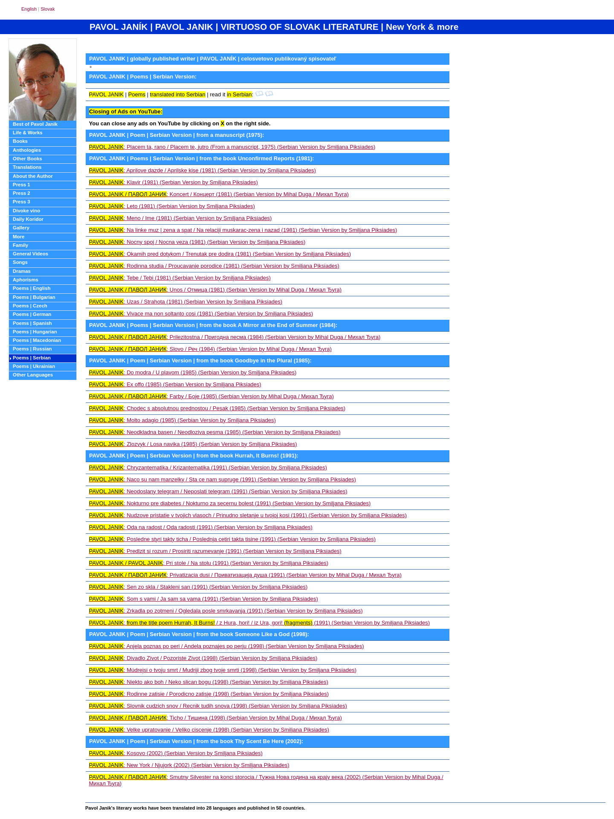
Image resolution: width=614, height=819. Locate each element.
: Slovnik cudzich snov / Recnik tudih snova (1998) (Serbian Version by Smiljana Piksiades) (218, 706)
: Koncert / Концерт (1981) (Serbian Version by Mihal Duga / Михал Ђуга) (219, 194)
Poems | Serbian (32, 357)
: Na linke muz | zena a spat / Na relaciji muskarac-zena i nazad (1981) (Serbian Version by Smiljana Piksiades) (243, 230)
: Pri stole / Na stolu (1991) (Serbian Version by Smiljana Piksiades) (209, 563)
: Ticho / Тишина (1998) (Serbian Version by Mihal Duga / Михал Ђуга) (215, 718)
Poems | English (31, 288)
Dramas (22, 271)
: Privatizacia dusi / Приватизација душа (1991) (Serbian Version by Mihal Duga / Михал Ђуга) (245, 575)
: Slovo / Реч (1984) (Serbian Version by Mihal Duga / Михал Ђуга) (210, 349)
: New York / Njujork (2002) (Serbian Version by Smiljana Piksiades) (189, 765)
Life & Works (28, 132)
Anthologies (27, 150)
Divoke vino (26, 210)
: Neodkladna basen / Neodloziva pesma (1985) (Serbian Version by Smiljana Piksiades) (215, 432)
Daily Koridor (28, 219)
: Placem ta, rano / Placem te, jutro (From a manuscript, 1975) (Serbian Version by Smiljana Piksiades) (232, 147)
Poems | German (32, 314)
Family (20, 245)
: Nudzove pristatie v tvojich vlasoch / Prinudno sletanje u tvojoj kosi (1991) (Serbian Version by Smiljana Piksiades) (248, 515)
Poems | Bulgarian (34, 297)
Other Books (27, 158)
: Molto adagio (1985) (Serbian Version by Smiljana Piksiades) (182, 420)
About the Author (33, 176)
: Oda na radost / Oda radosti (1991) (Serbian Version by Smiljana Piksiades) (201, 527)
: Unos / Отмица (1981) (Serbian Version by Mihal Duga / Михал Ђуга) (215, 290)
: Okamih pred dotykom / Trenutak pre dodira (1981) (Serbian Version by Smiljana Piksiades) (220, 254)
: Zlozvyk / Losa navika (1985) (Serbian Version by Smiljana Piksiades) (193, 444)
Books (20, 141)
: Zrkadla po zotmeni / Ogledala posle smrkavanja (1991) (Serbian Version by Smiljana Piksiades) (226, 611)
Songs (20, 262)
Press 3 (21, 201)
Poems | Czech (30, 305)
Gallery (21, 227)
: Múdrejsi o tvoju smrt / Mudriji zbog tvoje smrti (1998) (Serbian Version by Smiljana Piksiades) (223, 670)
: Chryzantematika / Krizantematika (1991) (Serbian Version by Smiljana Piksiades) (208, 467)
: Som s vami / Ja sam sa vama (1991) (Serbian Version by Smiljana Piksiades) (203, 599)
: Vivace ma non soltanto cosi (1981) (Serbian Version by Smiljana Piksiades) (201, 313)
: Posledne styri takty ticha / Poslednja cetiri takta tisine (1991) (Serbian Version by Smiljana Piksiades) (232, 539)
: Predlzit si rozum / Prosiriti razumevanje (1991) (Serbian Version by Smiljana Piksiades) (215, 551)
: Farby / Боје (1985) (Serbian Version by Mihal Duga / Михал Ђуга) (211, 396)
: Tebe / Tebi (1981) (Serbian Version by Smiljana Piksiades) (180, 278)
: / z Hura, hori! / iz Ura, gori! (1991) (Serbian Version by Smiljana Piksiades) (259, 622)
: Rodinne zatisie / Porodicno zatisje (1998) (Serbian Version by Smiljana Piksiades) (209, 694)
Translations (27, 167)
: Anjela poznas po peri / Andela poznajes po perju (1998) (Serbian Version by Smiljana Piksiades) (226, 646)
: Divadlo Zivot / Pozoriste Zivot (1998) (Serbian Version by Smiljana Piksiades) (203, 658)
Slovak (48, 9)
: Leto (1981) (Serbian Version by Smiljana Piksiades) (172, 206)
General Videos (30, 253)
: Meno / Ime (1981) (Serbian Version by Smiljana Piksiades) (180, 218)
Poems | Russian (32, 348)
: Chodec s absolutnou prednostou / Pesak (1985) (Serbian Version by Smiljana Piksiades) (217, 408)
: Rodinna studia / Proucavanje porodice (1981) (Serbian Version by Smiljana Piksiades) (214, 266)
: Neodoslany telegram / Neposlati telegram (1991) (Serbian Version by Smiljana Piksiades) (218, 491)
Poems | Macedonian (37, 340)
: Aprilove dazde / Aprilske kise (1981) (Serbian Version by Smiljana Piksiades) (202, 170)
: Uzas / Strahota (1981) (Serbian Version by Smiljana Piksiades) (186, 301)
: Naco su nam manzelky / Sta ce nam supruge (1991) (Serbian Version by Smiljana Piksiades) (222, 479)
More (18, 236)
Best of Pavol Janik (35, 124)
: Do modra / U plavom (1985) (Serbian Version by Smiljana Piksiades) (193, 372)
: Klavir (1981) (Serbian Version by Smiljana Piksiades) (173, 182)
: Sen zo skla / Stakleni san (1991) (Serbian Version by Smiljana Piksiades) (198, 587)
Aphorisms (25, 279)
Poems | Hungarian (35, 331)
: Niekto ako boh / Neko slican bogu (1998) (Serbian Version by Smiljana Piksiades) (208, 682)
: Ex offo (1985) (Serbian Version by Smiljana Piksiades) (175, 384)
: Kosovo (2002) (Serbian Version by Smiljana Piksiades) (176, 753)
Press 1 (21, 184)
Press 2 (21, 193)
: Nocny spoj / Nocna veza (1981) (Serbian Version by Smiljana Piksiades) (197, 242)
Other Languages (33, 374)
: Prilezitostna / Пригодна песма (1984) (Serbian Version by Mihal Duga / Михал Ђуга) (235, 337)
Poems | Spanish (32, 323)
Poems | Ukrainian (34, 366)
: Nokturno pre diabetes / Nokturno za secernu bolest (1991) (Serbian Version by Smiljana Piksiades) (230, 503)
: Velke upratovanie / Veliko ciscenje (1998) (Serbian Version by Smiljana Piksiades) (209, 729)
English (29, 9)
